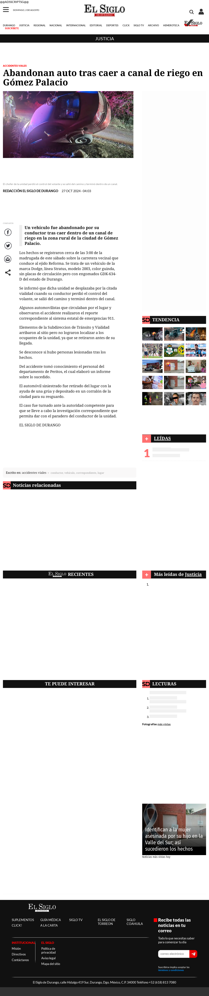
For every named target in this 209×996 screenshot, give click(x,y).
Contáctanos (20, 960)
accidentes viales (34, 472)
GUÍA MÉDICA (50, 920)
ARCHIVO (153, 25)
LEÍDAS (162, 438)
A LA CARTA (49, 925)
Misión (16, 948)
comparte (8, 276)
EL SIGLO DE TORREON (106, 922)
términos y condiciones (171, 970)
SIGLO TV (139, 25)
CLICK (126, 25)
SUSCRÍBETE (12, 28)
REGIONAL (40, 25)
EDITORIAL (96, 25)
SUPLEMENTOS (23, 920)
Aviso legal (48, 958)
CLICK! (17, 925)
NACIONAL (56, 25)
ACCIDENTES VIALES (15, 65)
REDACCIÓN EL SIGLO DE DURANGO (30, 191)
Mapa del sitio (50, 964)
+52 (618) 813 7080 (162, 982)
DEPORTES (112, 25)
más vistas (164, 724)
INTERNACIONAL (76, 25)
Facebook (8, 236)
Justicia (104, 38)
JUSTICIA (24, 25)
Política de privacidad (48, 950)
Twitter (8, 249)
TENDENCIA (165, 320)
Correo (8, 263)
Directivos (19, 954)
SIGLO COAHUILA (135, 922)
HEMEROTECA (171, 25)
